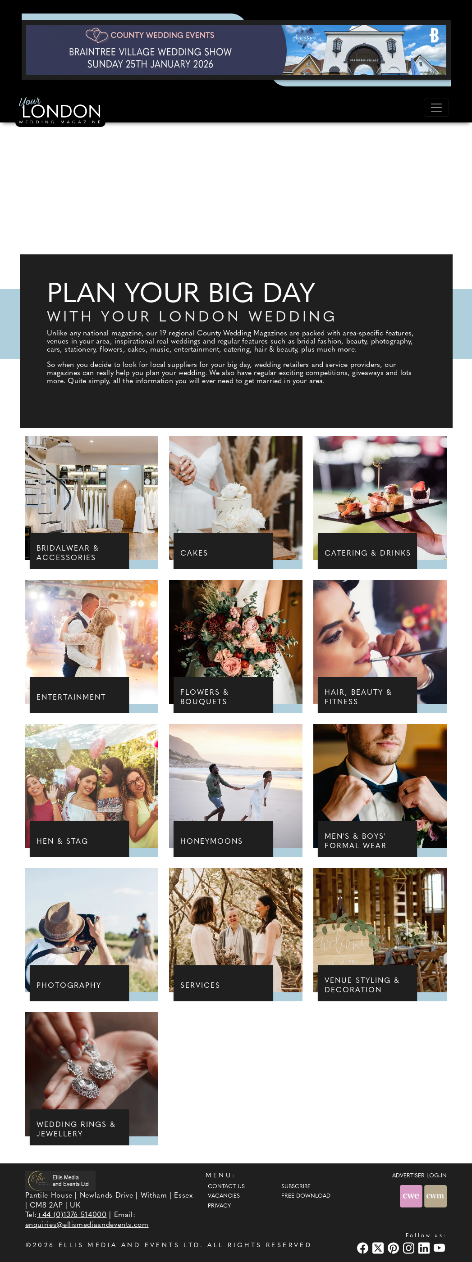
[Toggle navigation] (436, 108)
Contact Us (226, 1187)
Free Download (305, 1196)
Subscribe (296, 1187)
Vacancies (224, 1196)
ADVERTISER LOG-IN (419, 1176)
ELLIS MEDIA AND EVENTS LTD (129, 1245)
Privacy (219, 1206)
